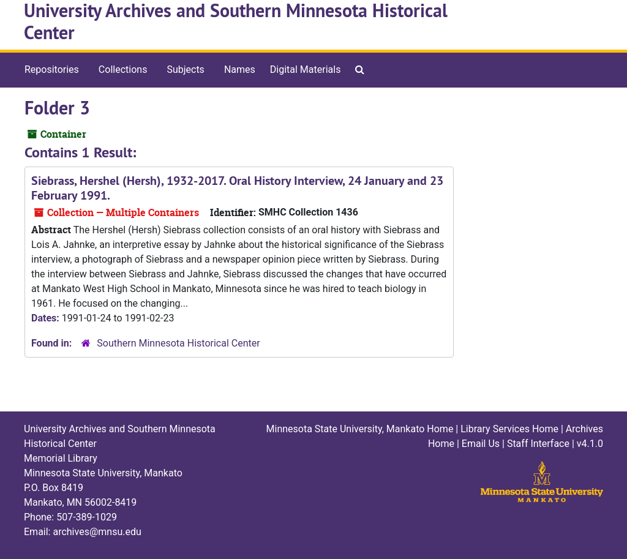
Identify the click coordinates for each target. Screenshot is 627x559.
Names (239, 69)
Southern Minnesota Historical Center (178, 343)
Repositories (51, 69)
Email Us (481, 443)
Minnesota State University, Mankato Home (360, 429)
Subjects (185, 69)
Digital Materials (305, 69)
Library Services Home (509, 429)
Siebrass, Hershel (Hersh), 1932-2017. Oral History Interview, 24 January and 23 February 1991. (237, 188)
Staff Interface (538, 443)
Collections (123, 69)
